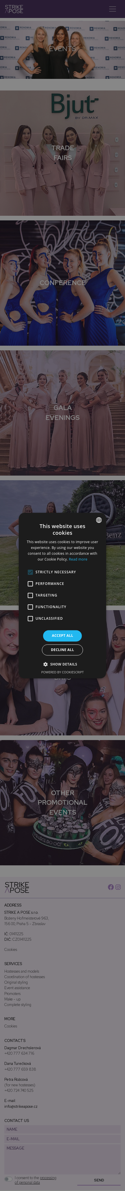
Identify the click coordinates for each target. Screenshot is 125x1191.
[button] (62, 664)
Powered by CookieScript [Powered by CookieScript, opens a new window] (62, 672)
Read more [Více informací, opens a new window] (78, 559)
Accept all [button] (62, 635)
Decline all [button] (62, 649)
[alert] (62, 595)
